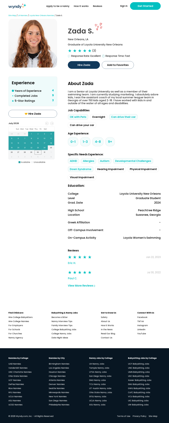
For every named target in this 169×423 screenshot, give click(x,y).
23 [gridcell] (38, 147)
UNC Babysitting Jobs (138, 367)
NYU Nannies (14, 392)
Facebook (142, 317)
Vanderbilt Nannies (17, 367)
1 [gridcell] (31, 134)
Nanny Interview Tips (61, 321)
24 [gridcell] (44, 147)
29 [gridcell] (18, 134)
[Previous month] (46, 123)
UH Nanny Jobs (96, 363)
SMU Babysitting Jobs (138, 384)
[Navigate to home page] (17, 6)
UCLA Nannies (15, 396)
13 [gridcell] (18, 143)
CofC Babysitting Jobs (139, 392)
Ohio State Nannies (17, 376)
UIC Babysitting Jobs (138, 400)
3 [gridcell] (44, 134)
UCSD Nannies (15, 404)
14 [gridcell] (25, 143)
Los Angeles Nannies (59, 367)
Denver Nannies (57, 384)
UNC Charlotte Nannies (20, 372)
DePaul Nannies (16, 384)
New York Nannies (58, 396)
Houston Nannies (57, 372)
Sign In (123, 6)
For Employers (15, 325)
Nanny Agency (15, 337)
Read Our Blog (108, 333)
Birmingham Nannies (59, 363)
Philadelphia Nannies (59, 404)
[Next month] (52, 123)
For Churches (15, 333)
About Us (105, 321)
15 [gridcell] (31, 143)
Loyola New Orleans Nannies (41, 15)
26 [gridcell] (12, 152)
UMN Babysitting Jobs (139, 372)
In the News (107, 329)
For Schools (14, 329)
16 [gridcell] (38, 143)
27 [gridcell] (18, 152)
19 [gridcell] (12, 147)
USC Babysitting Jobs (138, 376)
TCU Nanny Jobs (97, 384)
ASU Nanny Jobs (97, 404)
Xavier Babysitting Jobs (139, 380)
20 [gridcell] (18, 147)
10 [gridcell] (44, 138)
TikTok (140, 321)
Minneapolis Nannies (59, 392)
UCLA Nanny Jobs (98, 400)
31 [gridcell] (44, 152)
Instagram (142, 325)
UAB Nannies (14, 363)
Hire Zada (84, 65)
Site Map (12, 15)
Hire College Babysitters (20, 317)
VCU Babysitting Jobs (138, 396)
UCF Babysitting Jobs (138, 363)
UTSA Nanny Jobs (98, 372)
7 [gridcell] (25, 138)
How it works (81, 6)
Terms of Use (123, 416)
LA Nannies (22, 15)
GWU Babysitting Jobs (139, 388)
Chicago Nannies (57, 376)
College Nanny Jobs (61, 333)
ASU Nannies (14, 400)
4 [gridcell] (51, 134)
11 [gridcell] (51, 138)
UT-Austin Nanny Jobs (100, 388)
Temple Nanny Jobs (99, 367)
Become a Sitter (59, 317)
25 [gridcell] (51, 147)
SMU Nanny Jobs (97, 380)
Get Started (145, 6)
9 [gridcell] (38, 138)
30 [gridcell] (25, 134)
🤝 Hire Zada (33, 114)
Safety (104, 317)
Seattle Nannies (57, 388)
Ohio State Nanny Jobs (100, 392)
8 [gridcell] (31, 138)
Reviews (97, 6)
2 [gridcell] (38, 134)
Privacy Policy (139, 416)
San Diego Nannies (58, 400)
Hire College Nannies (18, 321)
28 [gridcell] (12, 134)
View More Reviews (81, 285)
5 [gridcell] (12, 138)
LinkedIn (141, 329)
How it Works (107, 325)
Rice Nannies (14, 388)
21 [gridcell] (25, 147)
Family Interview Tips (61, 325)
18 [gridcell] (51, 143)
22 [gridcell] (31, 147)
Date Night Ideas (59, 337)
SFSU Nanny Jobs (97, 396)
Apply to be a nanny (57, 6)
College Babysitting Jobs (63, 329)
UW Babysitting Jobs (138, 404)
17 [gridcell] (44, 143)
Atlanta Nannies (57, 380)
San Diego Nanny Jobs (100, 376)
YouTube (141, 333)
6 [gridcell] (18, 138)
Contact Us (106, 337)
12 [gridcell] (12, 143)
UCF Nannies (14, 380)
